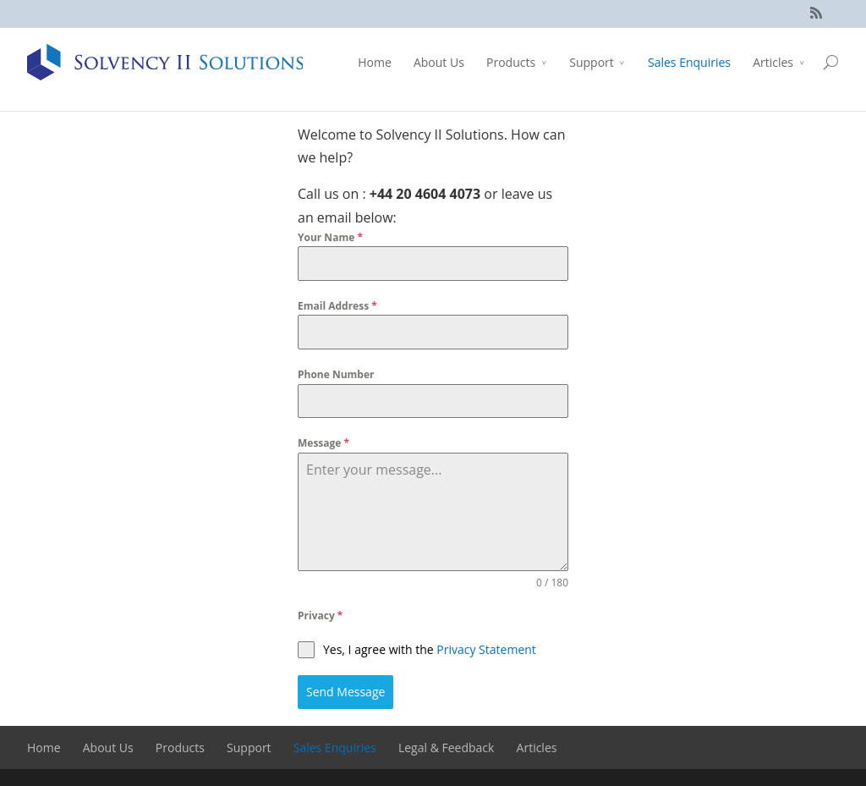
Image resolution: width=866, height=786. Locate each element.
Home (375, 62)
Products (510, 62)
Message (323, 443)
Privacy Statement (486, 649)
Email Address (337, 306)
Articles (773, 62)
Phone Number (336, 374)
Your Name (330, 237)
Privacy (320, 615)
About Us (439, 62)
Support (591, 62)
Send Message (345, 692)
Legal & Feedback (446, 747)
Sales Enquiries (689, 62)
